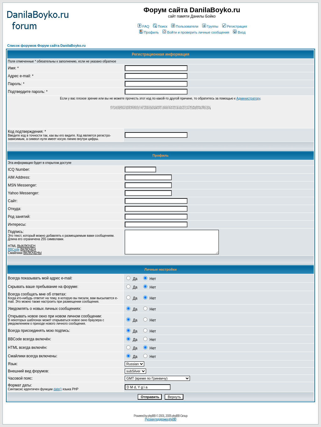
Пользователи (184, 26)
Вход (239, 32)
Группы (210, 26)
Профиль (149, 32)
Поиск (160, 26)
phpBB (151, 416)
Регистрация (234, 26)
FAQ (143, 26)
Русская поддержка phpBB (160, 419)
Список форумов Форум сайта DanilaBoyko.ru (46, 45)
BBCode (13, 249)
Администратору (248, 98)
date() (58, 389)
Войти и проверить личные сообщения (195, 32)
